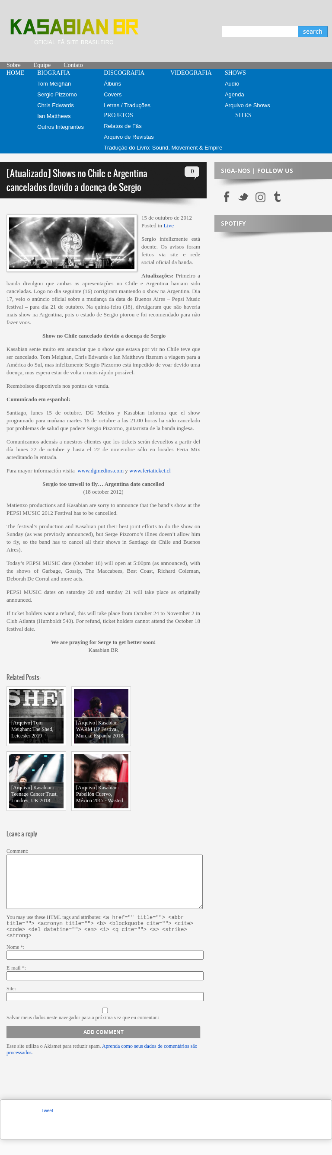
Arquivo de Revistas (129, 137)
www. (136, 470)
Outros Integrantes (60, 127)
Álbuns (112, 83)
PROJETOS (118, 115)
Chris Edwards (55, 105)
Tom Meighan (54, 83)
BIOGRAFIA (53, 73)
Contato (73, 65)
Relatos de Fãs (122, 126)
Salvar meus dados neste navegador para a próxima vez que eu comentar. (82, 1033)
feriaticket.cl (157, 470)
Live (168, 225)
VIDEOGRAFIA (191, 73)
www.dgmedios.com (100, 470)
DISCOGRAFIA (124, 73)
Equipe (42, 65)
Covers (112, 94)
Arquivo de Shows (247, 105)
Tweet (47, 1125)
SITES (243, 115)
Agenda (234, 94)
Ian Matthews (53, 116)
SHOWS (235, 73)
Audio (232, 83)
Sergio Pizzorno (57, 94)
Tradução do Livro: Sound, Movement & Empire (163, 147)
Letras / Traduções (127, 105)
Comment (16, 851)
